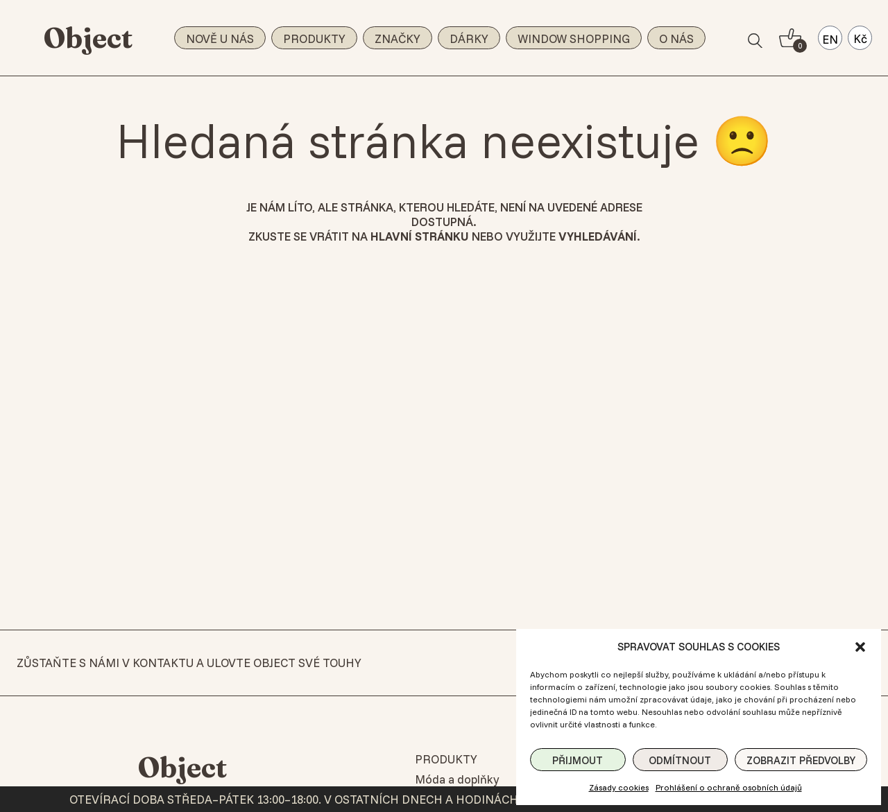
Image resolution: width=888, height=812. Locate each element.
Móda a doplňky (457, 779)
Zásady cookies (619, 787)
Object (88, 37)
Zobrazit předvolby (800, 760)
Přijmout (577, 760)
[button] (860, 647)
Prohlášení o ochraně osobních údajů (729, 787)
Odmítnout (680, 760)
